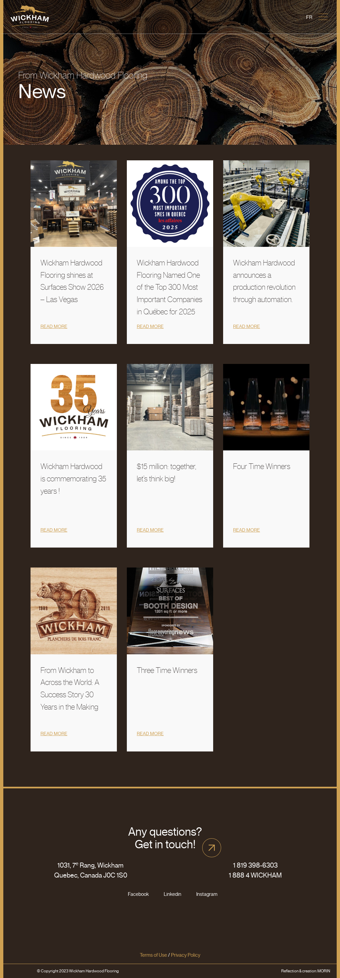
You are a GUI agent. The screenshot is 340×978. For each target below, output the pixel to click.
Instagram (206, 894)
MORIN (323, 970)
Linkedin (172, 894)
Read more (54, 326)
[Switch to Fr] (309, 17)
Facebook (138, 894)
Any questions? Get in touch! (165, 838)
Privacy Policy (185, 955)
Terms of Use (153, 955)
